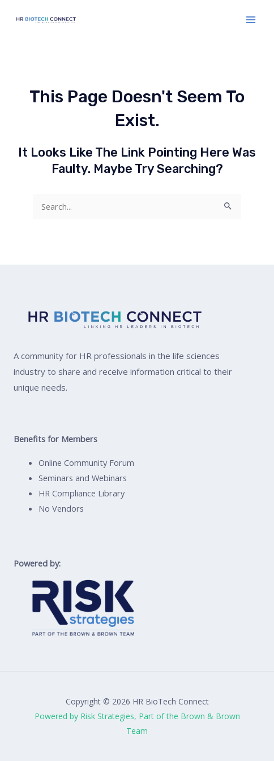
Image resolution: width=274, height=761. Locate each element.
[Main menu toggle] (251, 20)
